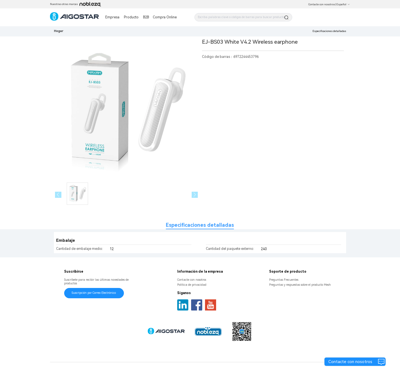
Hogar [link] (58, 31)
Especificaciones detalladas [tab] (200, 225)
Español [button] (343, 4)
